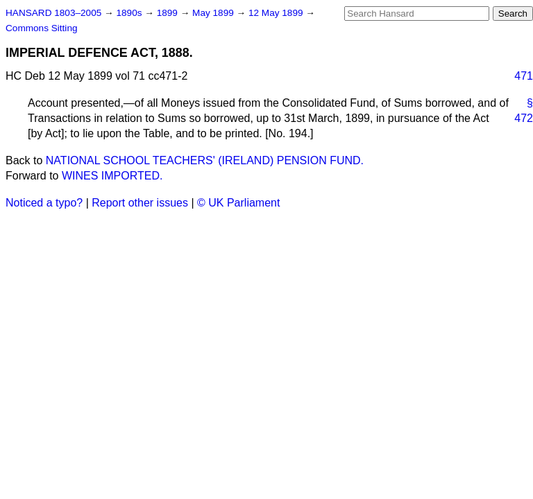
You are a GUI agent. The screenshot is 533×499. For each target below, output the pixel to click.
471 (523, 76)
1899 (168, 13)
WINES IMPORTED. (112, 176)
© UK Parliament (238, 203)
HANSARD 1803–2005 (53, 13)
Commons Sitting (42, 28)
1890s (130, 13)
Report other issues (140, 203)
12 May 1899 (276, 13)
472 (523, 118)
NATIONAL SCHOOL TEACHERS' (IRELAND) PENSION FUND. (205, 160)
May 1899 (214, 13)
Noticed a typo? (44, 203)
